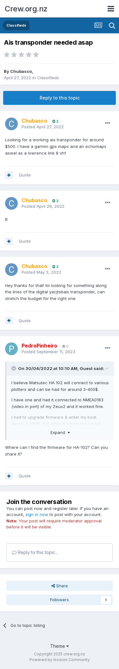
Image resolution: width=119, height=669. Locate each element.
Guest (86, 368)
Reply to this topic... (35, 552)
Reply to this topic (60, 97)
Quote (25, 174)
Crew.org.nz (26, 8)
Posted (43, 126)
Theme (59, 646)
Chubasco (21, 71)
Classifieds (48, 77)
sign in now (36, 514)
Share (59, 585)
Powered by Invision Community (60, 659)
